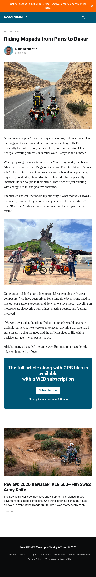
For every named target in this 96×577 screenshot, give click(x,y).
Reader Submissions (79, 554)
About (23, 554)
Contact (12, 554)
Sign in (64, 399)
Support (33, 554)
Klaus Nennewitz (26, 49)
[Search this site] (83, 17)
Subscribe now (48, 390)
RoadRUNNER (15, 17)
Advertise (46, 554)
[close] (92, 6)
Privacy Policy (35, 559)
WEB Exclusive (12, 32)
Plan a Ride (60, 554)
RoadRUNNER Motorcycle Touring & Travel (43, 547)
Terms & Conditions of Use (58, 559)
